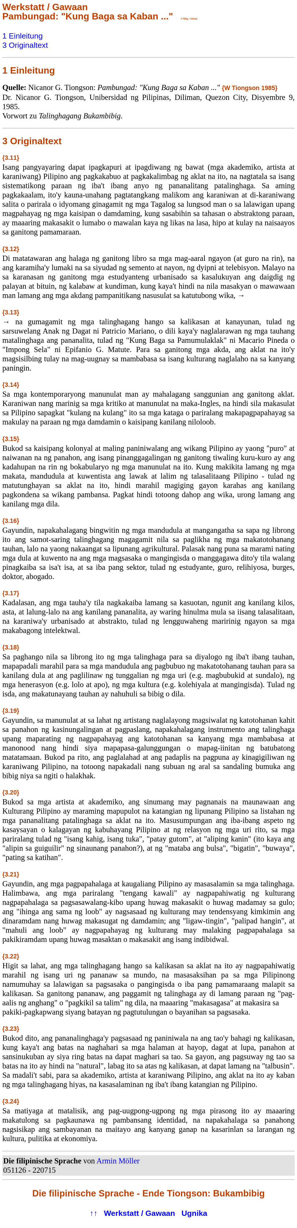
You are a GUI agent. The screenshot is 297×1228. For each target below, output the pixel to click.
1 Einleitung (22, 36)
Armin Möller (118, 1160)
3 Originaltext (25, 45)
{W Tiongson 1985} (250, 88)
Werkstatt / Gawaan (139, 1213)
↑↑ (93, 1213)
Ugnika (194, 1213)
